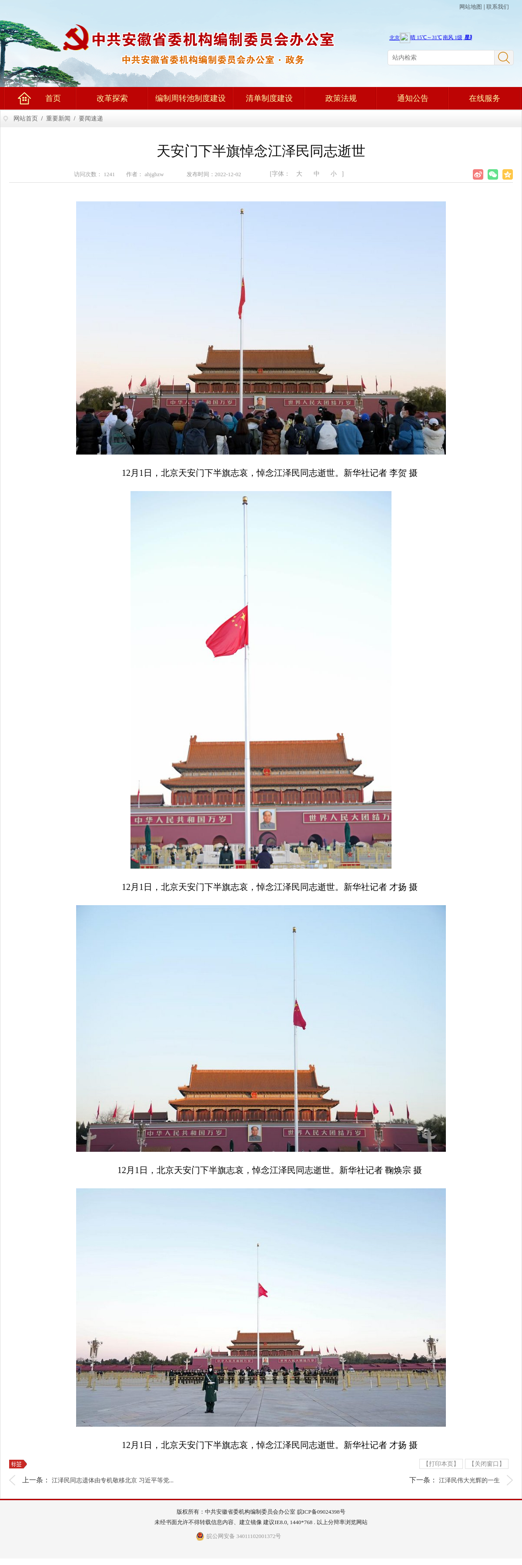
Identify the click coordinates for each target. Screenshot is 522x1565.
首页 (53, 98)
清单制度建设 (269, 98)
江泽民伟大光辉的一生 (469, 1480)
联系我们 (497, 6)
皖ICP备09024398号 (321, 1511)
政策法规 (341, 98)
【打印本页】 (441, 1464)
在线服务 (484, 98)
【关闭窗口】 (486, 1464)
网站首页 (25, 118)
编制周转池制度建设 (190, 98)
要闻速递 (91, 118)
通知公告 (412, 98)
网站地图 (470, 6)
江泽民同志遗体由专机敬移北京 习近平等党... (113, 1480)
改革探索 (112, 98)
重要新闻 (58, 118)
